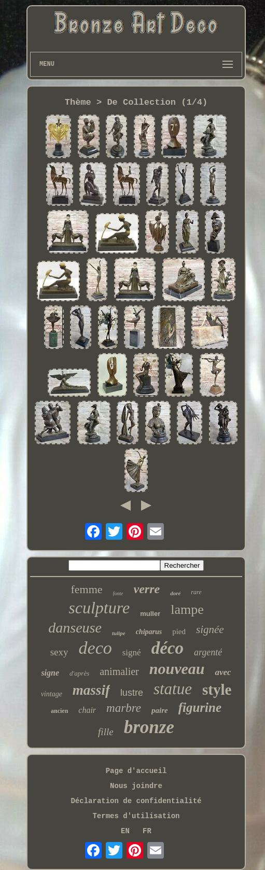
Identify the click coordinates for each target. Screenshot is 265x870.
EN (125, 831)
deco (95, 647)
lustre (131, 692)
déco (167, 648)
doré (175, 593)
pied (179, 631)
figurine (199, 707)
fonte (118, 593)
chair (87, 710)
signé (131, 652)
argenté (208, 652)
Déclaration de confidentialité (136, 801)
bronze (149, 727)
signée (210, 629)
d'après (79, 673)
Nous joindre (136, 786)
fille (106, 731)
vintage (51, 694)
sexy (59, 652)
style (216, 689)
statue (173, 689)
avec (223, 672)
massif (91, 690)
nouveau (177, 668)
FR (147, 831)
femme (86, 589)
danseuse (75, 628)
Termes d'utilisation (135, 816)
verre (147, 589)
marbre (123, 707)
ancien (59, 710)
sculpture (99, 607)
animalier (119, 671)
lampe (187, 609)
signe (50, 672)
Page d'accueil (136, 771)
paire (159, 710)
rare (196, 592)
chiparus (149, 632)
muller (150, 614)
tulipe (118, 633)
